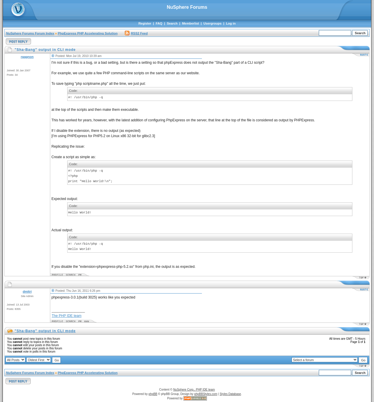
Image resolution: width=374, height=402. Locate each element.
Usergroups (212, 23)
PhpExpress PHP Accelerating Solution (88, 33)
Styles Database (230, 394)
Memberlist (190, 23)
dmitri (27, 291)
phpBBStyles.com (205, 394)
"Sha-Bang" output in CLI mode (45, 331)
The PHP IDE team (67, 316)
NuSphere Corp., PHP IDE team (194, 389)
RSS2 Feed (136, 33)
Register (144, 23)
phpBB (152, 394)
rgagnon (27, 56)
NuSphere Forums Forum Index (30, 33)
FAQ (159, 23)
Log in (231, 23)
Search (172, 23)
